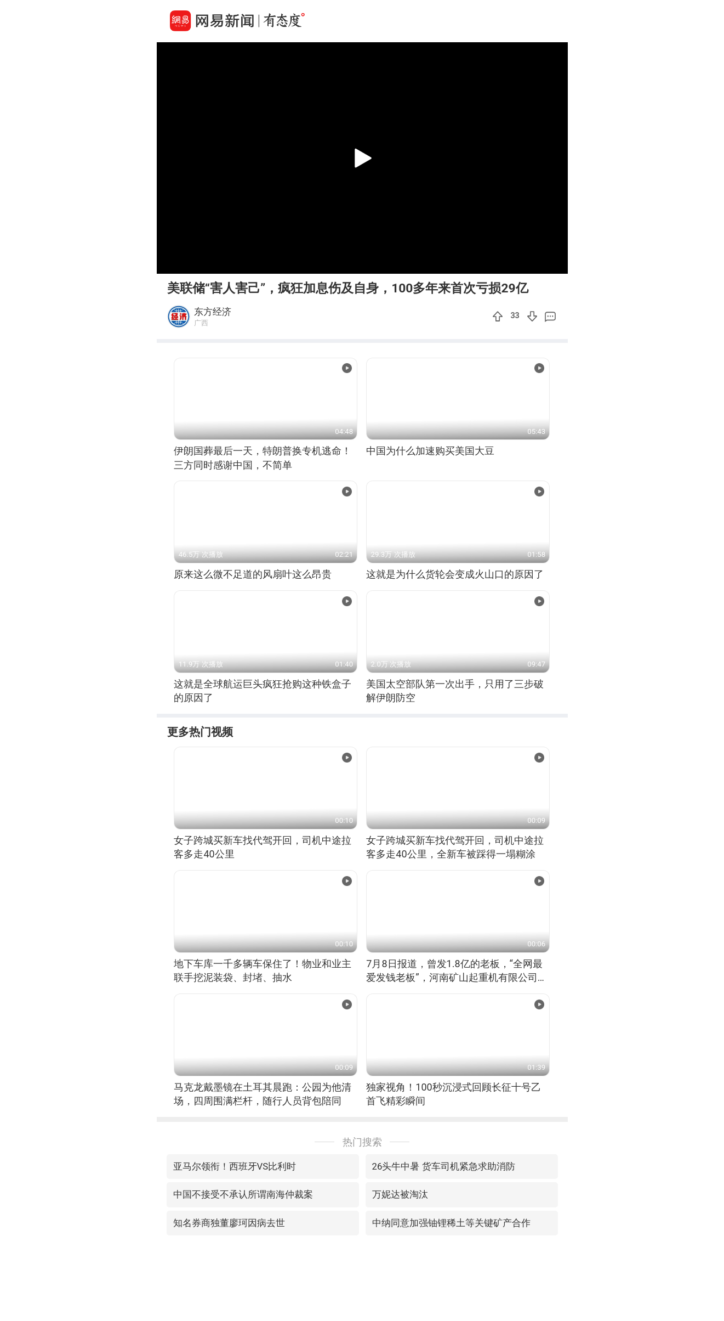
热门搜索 (362, 1142)
